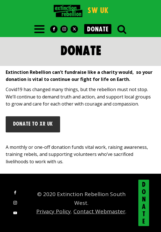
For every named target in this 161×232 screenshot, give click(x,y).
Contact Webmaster (99, 211)
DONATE (98, 29)
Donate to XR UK (33, 124)
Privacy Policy (53, 211)
